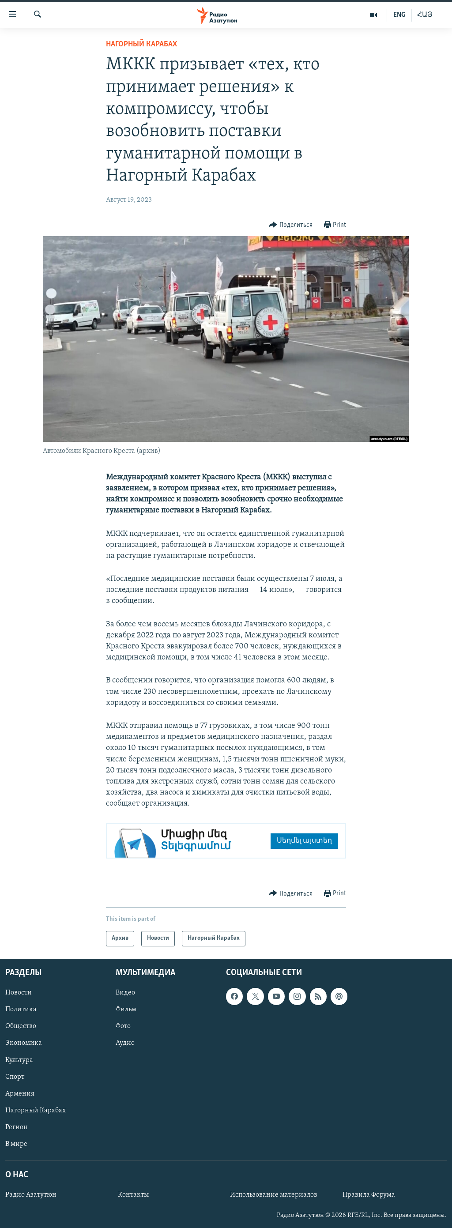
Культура (19, 1059)
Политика (21, 1009)
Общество (20, 1026)
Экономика (23, 1043)
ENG (399, 15)
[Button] (291, 225)
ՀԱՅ (425, 15)
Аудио (125, 1043)
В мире (16, 1143)
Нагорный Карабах (141, 44)
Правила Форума (369, 1194)
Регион (16, 1126)
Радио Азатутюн (30, 1194)
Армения (19, 1093)
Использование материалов (273, 1194)
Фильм (126, 1009)
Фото (123, 1026)
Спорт (14, 1076)
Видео (125, 992)
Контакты (133, 1194)
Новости (18, 992)
